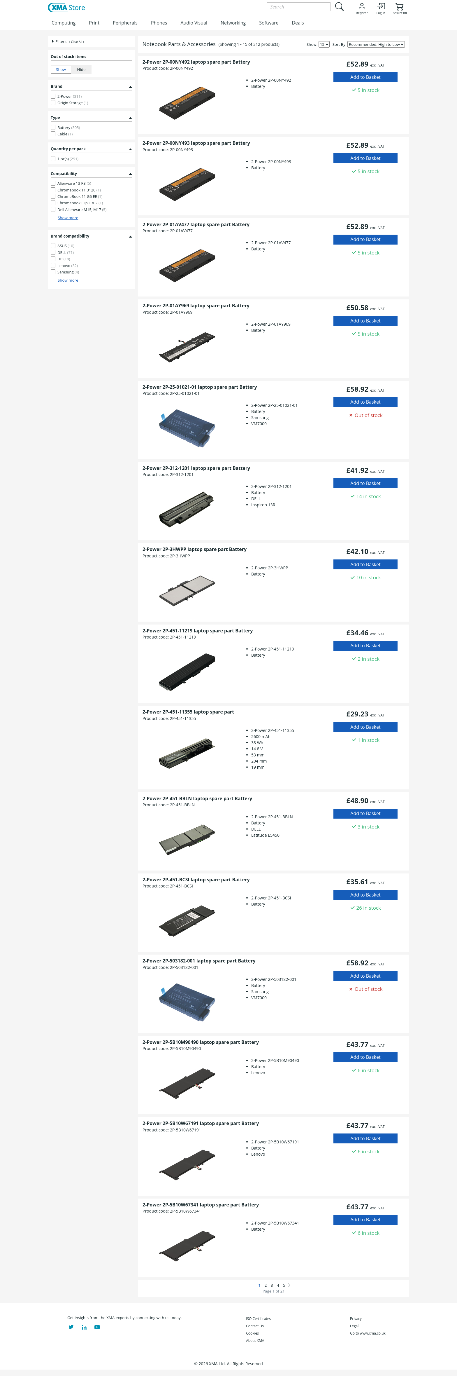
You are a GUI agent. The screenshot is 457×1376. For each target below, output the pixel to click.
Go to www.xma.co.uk (368, 1333)
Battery (68, 127)
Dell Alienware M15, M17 (81, 209)
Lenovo (67, 265)
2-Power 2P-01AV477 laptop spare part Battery (196, 224)
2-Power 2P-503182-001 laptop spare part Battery (199, 961)
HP (63, 259)
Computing (63, 23)
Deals (298, 23)
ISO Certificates (258, 1318)
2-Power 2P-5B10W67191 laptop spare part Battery (201, 1123)
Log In (380, 8)
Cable (65, 134)
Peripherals (125, 23)
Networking (233, 23)
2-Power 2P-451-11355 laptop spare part (188, 712)
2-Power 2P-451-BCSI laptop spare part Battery (196, 879)
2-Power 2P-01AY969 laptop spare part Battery (196, 305)
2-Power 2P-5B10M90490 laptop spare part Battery (201, 1042)
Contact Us (255, 1325)
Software (268, 23)
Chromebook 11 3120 (79, 190)
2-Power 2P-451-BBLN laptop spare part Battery (197, 798)
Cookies (252, 1333)
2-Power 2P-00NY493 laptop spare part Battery (196, 143)
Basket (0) (400, 8)
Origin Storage (72, 103)
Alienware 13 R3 (74, 183)
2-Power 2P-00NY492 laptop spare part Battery (196, 62)
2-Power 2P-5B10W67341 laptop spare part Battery (201, 1204)
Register (362, 8)
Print (94, 23)
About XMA (255, 1340)
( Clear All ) (76, 42)
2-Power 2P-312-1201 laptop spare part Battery (196, 468)
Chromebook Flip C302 (80, 203)
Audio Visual (193, 23)
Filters (58, 41)
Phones (159, 23)
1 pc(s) (67, 159)
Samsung (68, 272)
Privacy (356, 1318)
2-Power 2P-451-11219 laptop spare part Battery (198, 630)
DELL (65, 252)
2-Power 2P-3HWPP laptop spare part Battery (195, 549)
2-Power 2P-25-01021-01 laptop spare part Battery (200, 387)
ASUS (65, 246)
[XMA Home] (66, 8)
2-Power (69, 96)
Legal (354, 1325)
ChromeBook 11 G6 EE (79, 196)
